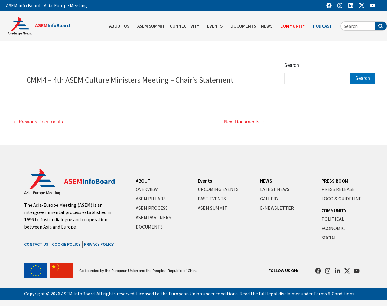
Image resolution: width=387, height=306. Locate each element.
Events (205, 181)
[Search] (381, 26)
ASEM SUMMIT (151, 26)
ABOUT (143, 181)
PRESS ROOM (334, 181)
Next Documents (244, 122)
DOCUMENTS (243, 26)
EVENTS (216, 26)
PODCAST (324, 26)
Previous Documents (38, 122)
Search (291, 65)
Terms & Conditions (334, 294)
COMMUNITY (294, 26)
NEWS (268, 26)
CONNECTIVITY (186, 26)
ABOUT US (120, 26)
